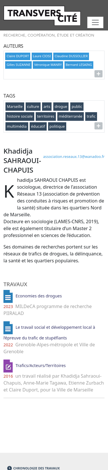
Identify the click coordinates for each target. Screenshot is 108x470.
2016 (8, 376)
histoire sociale (20, 116)
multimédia (17, 126)
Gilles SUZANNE (18, 64)
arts (46, 106)
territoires (45, 116)
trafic (91, 116)
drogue (61, 106)
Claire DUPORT (18, 56)
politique (57, 126)
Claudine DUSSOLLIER (71, 56)
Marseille (15, 106)
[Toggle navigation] (95, 22)
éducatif (38, 126)
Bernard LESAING (79, 64)
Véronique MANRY (48, 64)
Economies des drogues (39, 296)
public (77, 106)
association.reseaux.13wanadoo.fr (74, 156)
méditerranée (70, 116)
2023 (8, 306)
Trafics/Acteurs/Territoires (41, 365)
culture (33, 106)
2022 (8, 344)
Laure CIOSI (42, 56)
